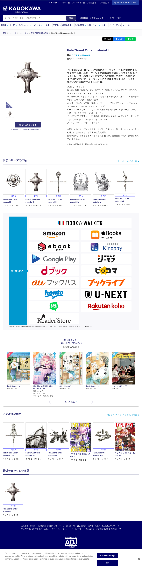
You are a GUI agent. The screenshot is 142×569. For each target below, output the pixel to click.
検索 (71, 18)
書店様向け (81, 526)
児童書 (57, 25)
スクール (125, 25)
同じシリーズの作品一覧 (127, 161)
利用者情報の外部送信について (109, 529)
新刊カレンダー (97, 18)
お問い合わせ (44, 529)
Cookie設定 (89, 529)
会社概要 (24, 526)
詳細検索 (83, 18)
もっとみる (70, 402)
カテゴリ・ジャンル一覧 (60, 3)
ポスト (109, 39)
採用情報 (41, 526)
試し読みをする (28, 125)
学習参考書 (68, 25)
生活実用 (80, 25)
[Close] (139, 559)
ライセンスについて (67, 526)
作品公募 (105, 3)
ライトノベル (25, 25)
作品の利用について (29, 529)
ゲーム (111, 25)
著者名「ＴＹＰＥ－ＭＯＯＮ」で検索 (122, 415)
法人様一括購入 (94, 526)
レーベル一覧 (79, 3)
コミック (38, 25)
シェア (120, 39)
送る (131, 39)
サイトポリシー (77, 529)
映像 (105, 25)
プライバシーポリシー (60, 529)
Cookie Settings (107, 555)
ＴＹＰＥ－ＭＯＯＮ (81, 55)
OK (107, 563)
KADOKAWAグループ (110, 526)
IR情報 (32, 526)
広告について (52, 526)
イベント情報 (114, 18)
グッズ (118, 25)
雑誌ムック (93, 25)
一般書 (48, 25)
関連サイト (93, 3)
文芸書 (5, 25)
